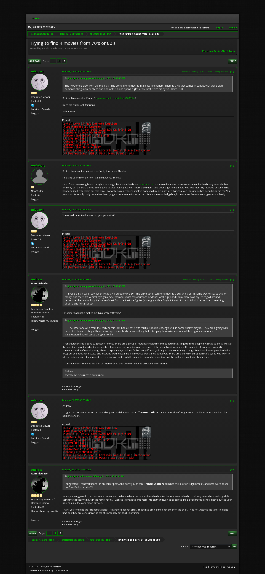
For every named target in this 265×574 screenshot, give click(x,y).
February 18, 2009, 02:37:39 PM (76, 71)
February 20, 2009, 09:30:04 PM (76, 279)
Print (232, 61)
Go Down (34, 61)
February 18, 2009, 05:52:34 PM (76, 165)
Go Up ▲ (231, 566)
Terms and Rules (217, 566)
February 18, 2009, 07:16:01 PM (76, 209)
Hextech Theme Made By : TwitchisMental (49, 570)
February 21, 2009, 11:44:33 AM (76, 469)
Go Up (32, 533)
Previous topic (211, 51)
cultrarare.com (146, 184)
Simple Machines (53, 567)
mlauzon (37, 71)
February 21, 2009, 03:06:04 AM (76, 400)
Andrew (36, 279)
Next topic (228, 51)
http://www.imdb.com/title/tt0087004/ (115, 98)
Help (205, 566)
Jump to (185, 546)
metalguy (38, 165)
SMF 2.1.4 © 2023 (37, 567)
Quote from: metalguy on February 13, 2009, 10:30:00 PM (96, 78)
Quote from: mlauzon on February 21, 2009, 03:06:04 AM (95, 476)
